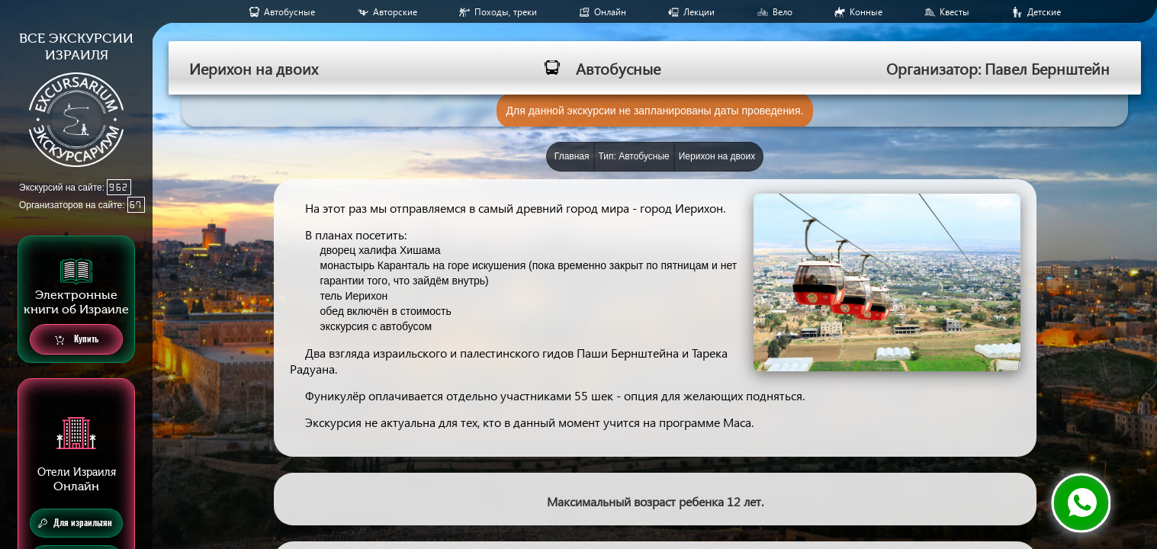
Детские (1044, 12)
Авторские (395, 12)
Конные (866, 12)
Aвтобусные (289, 12)
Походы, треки (505, 12)
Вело (782, 12)
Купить (76, 339)
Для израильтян (75, 523)
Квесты (954, 12)
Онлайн (610, 12)
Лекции (699, 12)
